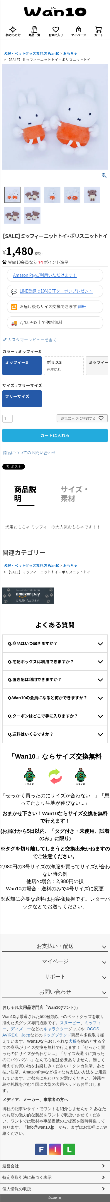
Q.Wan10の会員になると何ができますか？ (47, 697)
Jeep (25, 1035)
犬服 (73, 1041)
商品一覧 (34, 31)
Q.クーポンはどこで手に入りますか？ (43, 716)
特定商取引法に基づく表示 (27, 1177)
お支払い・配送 (55, 946)
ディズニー (21, 1029)
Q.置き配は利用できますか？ (35, 679)
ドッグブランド (57, 1035)
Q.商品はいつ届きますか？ (32, 643)
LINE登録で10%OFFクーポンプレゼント (56, 291)
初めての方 (13, 31)
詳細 (82, 306)
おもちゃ (70, 53)
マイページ (78, 31)
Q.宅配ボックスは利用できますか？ (41, 661)
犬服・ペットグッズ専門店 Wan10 (32, 53)
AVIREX (9, 1035)
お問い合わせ (55, 992)
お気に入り (55, 31)
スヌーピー (70, 1022)
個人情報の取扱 (16, 1188)
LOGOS (91, 1029)
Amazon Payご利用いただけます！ (45, 275)
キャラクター (55, 1029)
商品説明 (25, 493)
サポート (55, 977)
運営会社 (10, 1166)
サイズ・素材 (75, 493)
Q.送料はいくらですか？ (30, 734)
